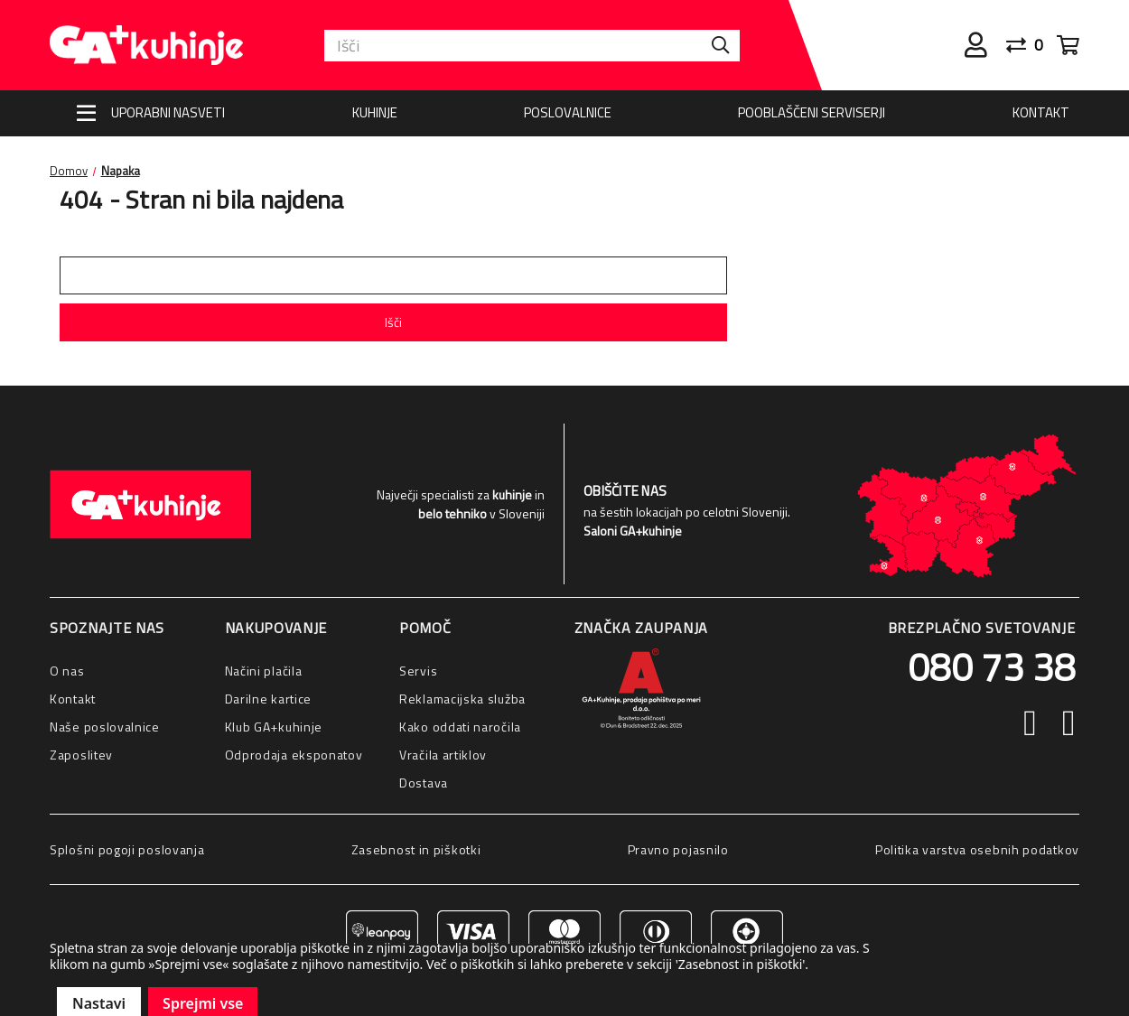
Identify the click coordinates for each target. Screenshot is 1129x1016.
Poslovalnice (567, 112)
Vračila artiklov (443, 754)
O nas (67, 670)
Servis (418, 670)
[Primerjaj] (1031, 45)
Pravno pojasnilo (678, 849)
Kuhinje (374, 112)
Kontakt (1040, 112)
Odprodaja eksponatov (294, 754)
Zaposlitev (81, 754)
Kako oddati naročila (460, 726)
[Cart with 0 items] (1068, 45)
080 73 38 (992, 666)
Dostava (423, 782)
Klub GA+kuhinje (274, 726)
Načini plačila (264, 670)
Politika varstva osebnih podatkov (977, 849)
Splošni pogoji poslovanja (127, 849)
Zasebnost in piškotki (416, 849)
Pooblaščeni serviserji (811, 112)
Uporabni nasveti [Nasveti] (168, 112)
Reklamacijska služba (462, 698)
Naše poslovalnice (105, 726)
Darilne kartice (269, 698)
